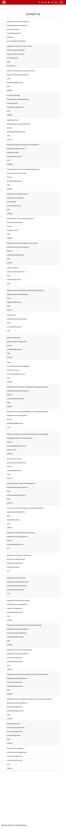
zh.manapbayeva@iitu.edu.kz (16, 446)
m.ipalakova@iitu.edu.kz (14, 349)
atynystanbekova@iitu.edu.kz (16, 132)
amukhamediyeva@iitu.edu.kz (16, 495)
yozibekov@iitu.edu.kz (14, 206)
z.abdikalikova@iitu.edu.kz (15, 637)
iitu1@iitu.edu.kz (12, 58)
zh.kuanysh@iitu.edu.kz (14, 327)
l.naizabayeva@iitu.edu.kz (15, 612)
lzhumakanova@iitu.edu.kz (15, 107)
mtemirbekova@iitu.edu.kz (15, 399)
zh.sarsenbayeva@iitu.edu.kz (16, 374)
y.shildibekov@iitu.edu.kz (15, 661)
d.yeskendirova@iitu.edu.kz (15, 590)
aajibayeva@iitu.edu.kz (14, 302)
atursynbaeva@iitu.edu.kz (15, 544)
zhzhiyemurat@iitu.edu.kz (15, 82)
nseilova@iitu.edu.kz (13, 520)
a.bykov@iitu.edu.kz (13, 567)
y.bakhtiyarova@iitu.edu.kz (15, 711)
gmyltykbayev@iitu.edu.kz (15, 423)
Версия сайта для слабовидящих (14, 825)
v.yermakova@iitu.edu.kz (15, 760)
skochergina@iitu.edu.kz (14, 181)
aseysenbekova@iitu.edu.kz (15, 255)
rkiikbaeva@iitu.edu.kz (14, 279)
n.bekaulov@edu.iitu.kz (14, 470)
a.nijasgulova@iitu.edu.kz (15, 686)
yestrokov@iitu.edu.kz (14, 735)
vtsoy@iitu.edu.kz (12, 230)
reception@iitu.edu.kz (14, 33)
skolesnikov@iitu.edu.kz (14, 156)
